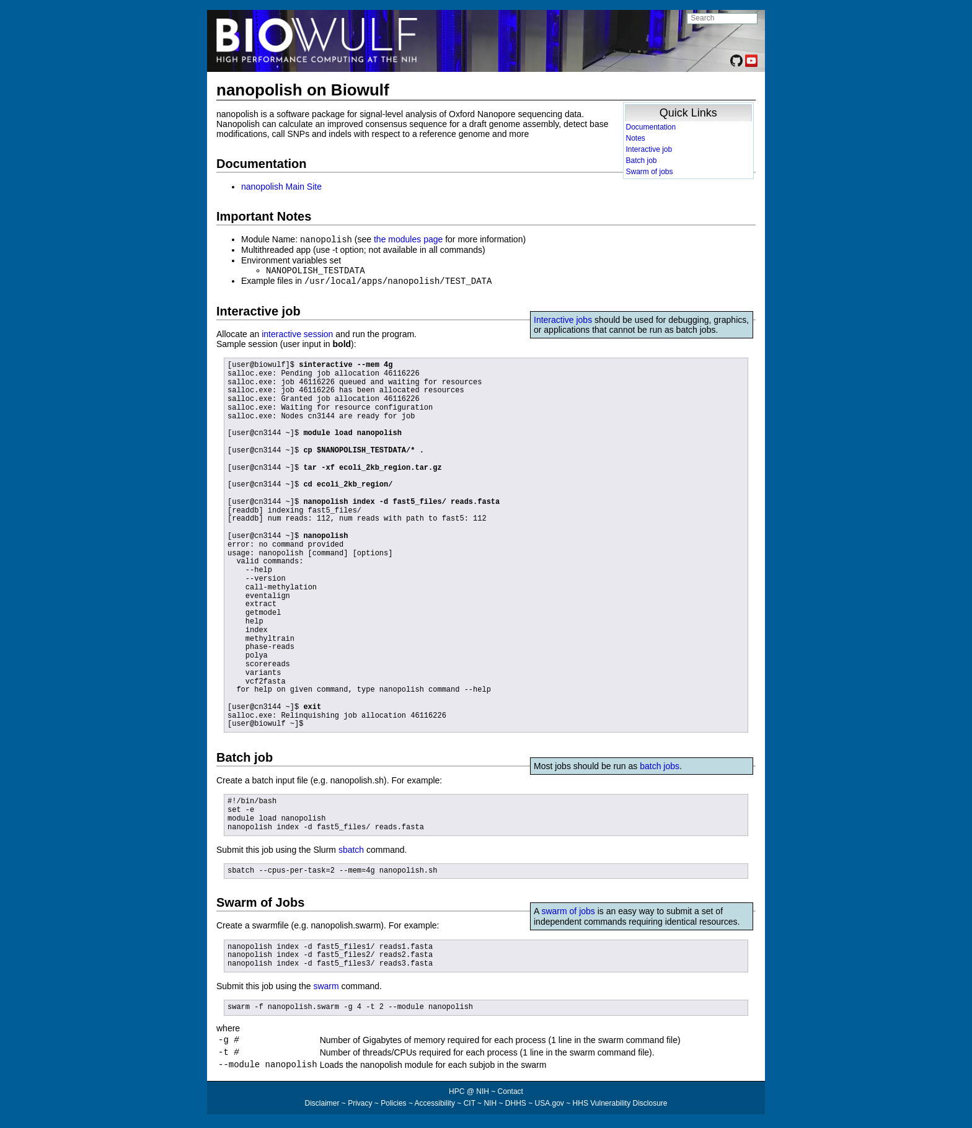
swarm (325, 984)
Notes (635, 138)
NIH (490, 1107)
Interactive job (649, 149)
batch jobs (659, 764)
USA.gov (549, 1107)
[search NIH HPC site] (722, 18)
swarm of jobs (567, 909)
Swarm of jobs (649, 171)
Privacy (360, 1107)
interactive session (297, 332)
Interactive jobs (563, 318)
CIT (469, 1107)
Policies (393, 1107)
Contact (510, 1095)
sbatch (351, 848)
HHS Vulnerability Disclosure (620, 1107)
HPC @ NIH (470, 1095)
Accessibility (435, 1107)
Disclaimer (321, 1107)
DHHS (515, 1107)
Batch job (641, 160)
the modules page (408, 239)
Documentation (651, 127)
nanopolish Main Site (281, 187)
